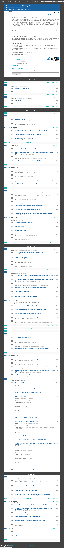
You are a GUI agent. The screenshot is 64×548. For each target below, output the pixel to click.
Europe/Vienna (45, 1)
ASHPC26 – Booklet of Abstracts (18, 58)
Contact (33, 545)
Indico (12, 545)
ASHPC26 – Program (16, 65)
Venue (26, 54)
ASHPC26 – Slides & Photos (17, 68)
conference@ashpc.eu (16, 75)
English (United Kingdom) (54, 1)
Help (30, 545)
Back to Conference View (35, 1)
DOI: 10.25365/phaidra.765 (18, 59)
